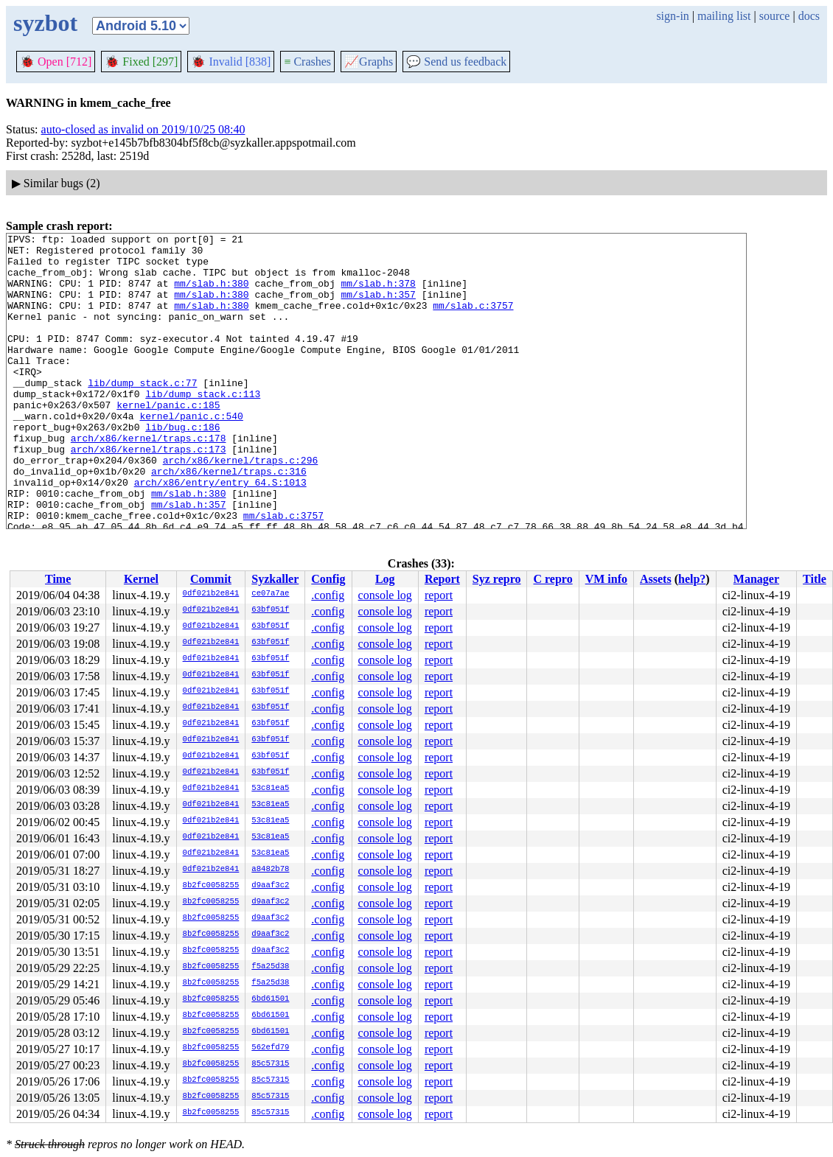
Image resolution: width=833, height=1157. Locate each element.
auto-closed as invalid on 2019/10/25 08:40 (143, 129)
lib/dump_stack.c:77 (142, 413)
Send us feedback (456, 61)
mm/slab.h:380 (211, 294)
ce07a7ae (270, 594)
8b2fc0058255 (211, 886)
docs (809, 16)
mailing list (723, 16)
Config (328, 579)
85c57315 (270, 1064)
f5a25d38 (270, 967)
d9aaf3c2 (270, 886)
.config (327, 595)
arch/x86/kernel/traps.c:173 (148, 493)
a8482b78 (270, 869)
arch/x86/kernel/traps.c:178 (148, 479)
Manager (756, 579)
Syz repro (497, 579)
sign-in (672, 16)
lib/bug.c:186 (182, 466)
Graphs (368, 61)
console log (385, 595)
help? (691, 579)
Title (814, 579)
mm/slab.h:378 (378, 294)
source (774, 16)
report (439, 595)
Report (442, 579)
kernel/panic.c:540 (191, 453)
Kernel (141, 579)
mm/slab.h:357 (378, 307)
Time (58, 579)
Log (385, 579)
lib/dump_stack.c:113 (202, 426)
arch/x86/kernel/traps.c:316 (229, 519)
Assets (656, 579)
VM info (606, 579)
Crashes (307, 61)
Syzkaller (275, 579)
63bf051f (270, 610)
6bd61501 (270, 999)
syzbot (45, 23)
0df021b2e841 (211, 594)
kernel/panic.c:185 (168, 440)
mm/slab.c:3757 (473, 320)
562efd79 (270, 1048)
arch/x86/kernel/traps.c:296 (240, 506)
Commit (210, 579)
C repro (552, 579)
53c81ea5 (270, 788)
